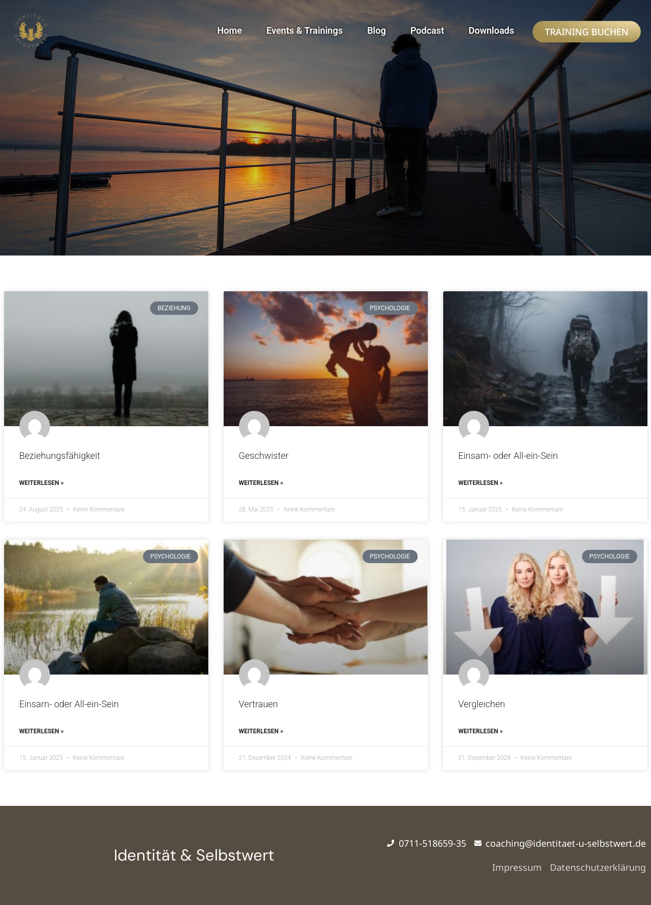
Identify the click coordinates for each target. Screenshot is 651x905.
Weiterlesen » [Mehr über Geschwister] (261, 482)
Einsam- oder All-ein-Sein (508, 455)
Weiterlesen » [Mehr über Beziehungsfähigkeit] (41, 482)
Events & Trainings (305, 30)
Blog (376, 30)
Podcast (427, 30)
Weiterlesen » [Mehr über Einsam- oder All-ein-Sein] (481, 482)
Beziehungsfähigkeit (60, 455)
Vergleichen (482, 704)
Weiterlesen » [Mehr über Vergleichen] (481, 731)
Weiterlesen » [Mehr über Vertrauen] (261, 731)
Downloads (491, 30)
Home (230, 30)
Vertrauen (258, 704)
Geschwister (264, 455)
